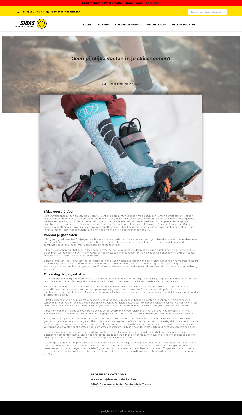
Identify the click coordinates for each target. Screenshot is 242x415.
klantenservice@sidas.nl (66, 11)
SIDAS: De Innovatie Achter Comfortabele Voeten (121, 384)
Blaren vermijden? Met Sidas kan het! (113, 379)
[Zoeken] (207, 12)
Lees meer (153, 2)
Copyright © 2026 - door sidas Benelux (121, 411)
